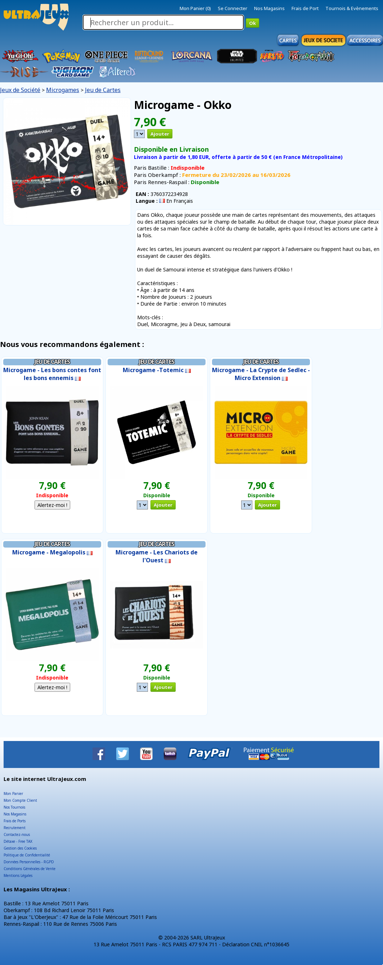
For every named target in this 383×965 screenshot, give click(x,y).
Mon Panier (13, 793)
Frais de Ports (15, 820)
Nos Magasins (269, 8)
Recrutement (15, 827)
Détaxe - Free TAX (18, 841)
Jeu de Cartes (103, 90)
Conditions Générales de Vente (29, 868)
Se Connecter (232, 8)
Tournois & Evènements (351, 8)
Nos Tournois (14, 807)
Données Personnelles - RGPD (29, 861)
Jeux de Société (20, 90)
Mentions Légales (18, 875)
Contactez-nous (17, 834)
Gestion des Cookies (20, 848)
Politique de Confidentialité (27, 854)
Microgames (62, 90)
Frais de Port (305, 8)
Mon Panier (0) (195, 8)
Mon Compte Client (20, 800)
